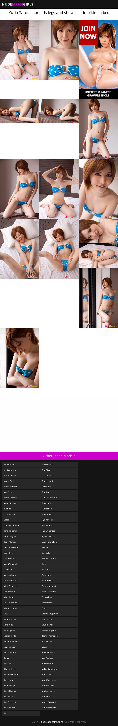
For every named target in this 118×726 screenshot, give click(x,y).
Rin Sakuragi (9, 685)
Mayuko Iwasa (10, 575)
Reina (6, 658)
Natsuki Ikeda (10, 635)
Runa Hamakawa (49, 497)
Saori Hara (46, 575)
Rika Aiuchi (9, 663)
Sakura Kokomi (49, 558)
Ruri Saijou (47, 508)
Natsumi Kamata (11, 641)
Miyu (6, 613)
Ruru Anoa (47, 514)
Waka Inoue (47, 641)
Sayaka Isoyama (49, 630)
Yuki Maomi (47, 663)
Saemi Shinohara (49, 542)
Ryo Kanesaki (48, 519)
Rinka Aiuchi (9, 707)
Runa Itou (46, 503)
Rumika (45, 492)
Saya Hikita (47, 619)
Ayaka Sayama (10, 503)
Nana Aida (8, 624)
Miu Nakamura (10, 602)
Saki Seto (46, 553)
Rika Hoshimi (10, 669)
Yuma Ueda (47, 674)
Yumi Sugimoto (49, 680)
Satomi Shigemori (50, 613)
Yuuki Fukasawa (49, 702)
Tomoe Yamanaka (50, 635)
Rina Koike (8, 696)
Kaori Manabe (10, 542)
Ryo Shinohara (48, 530)
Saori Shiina (47, 580)
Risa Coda (46, 475)
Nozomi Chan (10, 647)
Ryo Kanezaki (48, 525)
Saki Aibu (46, 547)
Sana (44, 564)
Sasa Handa (47, 602)
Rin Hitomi (8, 680)
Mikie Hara (8, 597)
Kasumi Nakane (11, 547)
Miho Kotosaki (10, 580)
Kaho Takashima (11, 530)
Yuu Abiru (46, 696)
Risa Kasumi (47, 481)
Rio (5, 713)
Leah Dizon (9, 553)
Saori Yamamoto (49, 586)
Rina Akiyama (10, 691)
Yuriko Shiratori (49, 691)
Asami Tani (9, 481)
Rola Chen (46, 486)
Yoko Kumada (48, 652)
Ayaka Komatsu (11, 497)
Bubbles (7, 508)
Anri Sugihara (10, 475)
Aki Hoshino (9, 464)
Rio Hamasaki (48, 464)
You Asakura (47, 658)
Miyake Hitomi (10, 608)
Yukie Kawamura (49, 669)
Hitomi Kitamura (11, 525)
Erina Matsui (9, 514)
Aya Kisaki (8, 492)
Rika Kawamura (11, 674)
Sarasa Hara (47, 597)
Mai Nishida (9, 558)
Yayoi (44, 647)
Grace (6, 519)
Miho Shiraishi (10, 586)
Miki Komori (9, 591)
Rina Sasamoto (10, 702)
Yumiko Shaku (48, 685)
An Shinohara (10, 470)
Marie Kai (8, 569)
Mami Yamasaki (11, 564)
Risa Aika (46, 470)
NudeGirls (17, 4)
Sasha (44, 608)
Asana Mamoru (10, 486)
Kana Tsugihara (11, 536)
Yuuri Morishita (49, 707)
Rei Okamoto (10, 652)
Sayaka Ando (47, 624)
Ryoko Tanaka (48, 536)
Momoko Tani (10, 619)
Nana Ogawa (9, 630)
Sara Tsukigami (49, 591)
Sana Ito (45, 569)
